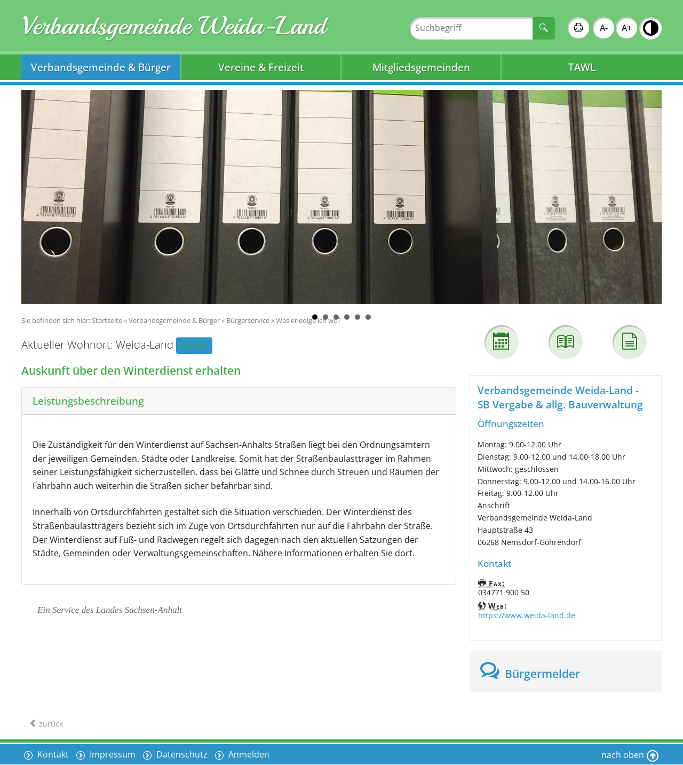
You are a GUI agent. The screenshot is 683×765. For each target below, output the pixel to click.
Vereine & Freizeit (261, 67)
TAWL (581, 67)
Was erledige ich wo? (308, 320)
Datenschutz (181, 754)
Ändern (194, 346)
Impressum (112, 754)
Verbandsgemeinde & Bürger (101, 67)
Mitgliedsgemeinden (421, 67)
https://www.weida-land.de (526, 615)
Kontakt (52, 754)
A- (604, 28)
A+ (627, 28)
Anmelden (247, 754)
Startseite (107, 320)
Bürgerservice (247, 320)
